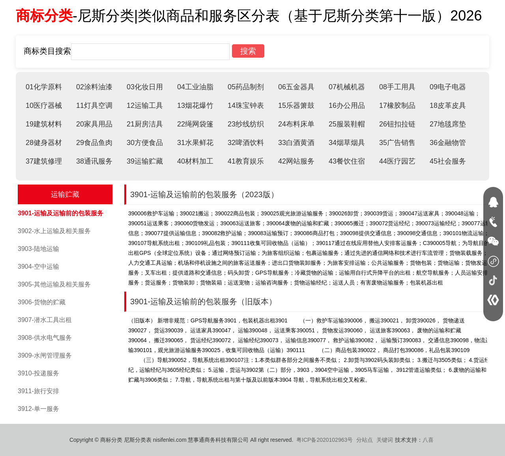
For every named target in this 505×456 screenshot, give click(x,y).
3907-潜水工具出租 (45, 320)
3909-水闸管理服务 (45, 355)
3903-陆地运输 (38, 248)
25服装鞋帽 (347, 124)
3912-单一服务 (38, 408)
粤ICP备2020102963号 (324, 440)
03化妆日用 (145, 87)
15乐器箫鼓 (296, 105)
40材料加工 (195, 161)
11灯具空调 (94, 105)
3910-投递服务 (38, 373)
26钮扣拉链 (397, 124)
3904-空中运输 (38, 266)
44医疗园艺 (397, 161)
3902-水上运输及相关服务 (54, 231)
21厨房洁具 (145, 124)
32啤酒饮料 (246, 143)
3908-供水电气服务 (45, 337)
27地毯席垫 (448, 124)
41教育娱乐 (246, 161)
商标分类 (44, 16)
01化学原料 (44, 87)
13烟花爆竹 (195, 105)
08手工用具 (397, 87)
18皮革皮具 (448, 105)
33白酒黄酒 (296, 143)
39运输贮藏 (145, 161)
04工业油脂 (195, 87)
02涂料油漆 (94, 87)
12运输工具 (145, 105)
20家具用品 (94, 124)
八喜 (428, 440)
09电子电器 (448, 87)
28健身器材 (44, 143)
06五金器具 (296, 87)
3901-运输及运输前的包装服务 (60, 213)
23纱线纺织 (246, 124)
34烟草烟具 (347, 143)
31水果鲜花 (195, 143)
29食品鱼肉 (94, 143)
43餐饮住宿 (347, 161)
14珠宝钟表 (246, 105)
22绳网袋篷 (195, 124)
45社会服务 (448, 161)
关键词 (384, 440)
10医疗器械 (44, 105)
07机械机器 (347, 87)
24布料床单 (296, 124)
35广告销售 (397, 143)
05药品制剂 (246, 87)
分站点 (364, 440)
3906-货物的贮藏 (41, 302)
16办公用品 (347, 105)
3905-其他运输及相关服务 (54, 284)
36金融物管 (448, 143)
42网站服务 (296, 161)
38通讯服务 (94, 161)
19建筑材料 (44, 124)
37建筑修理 (44, 161)
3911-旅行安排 (38, 391)
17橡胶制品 (397, 105)
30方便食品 (145, 143)
